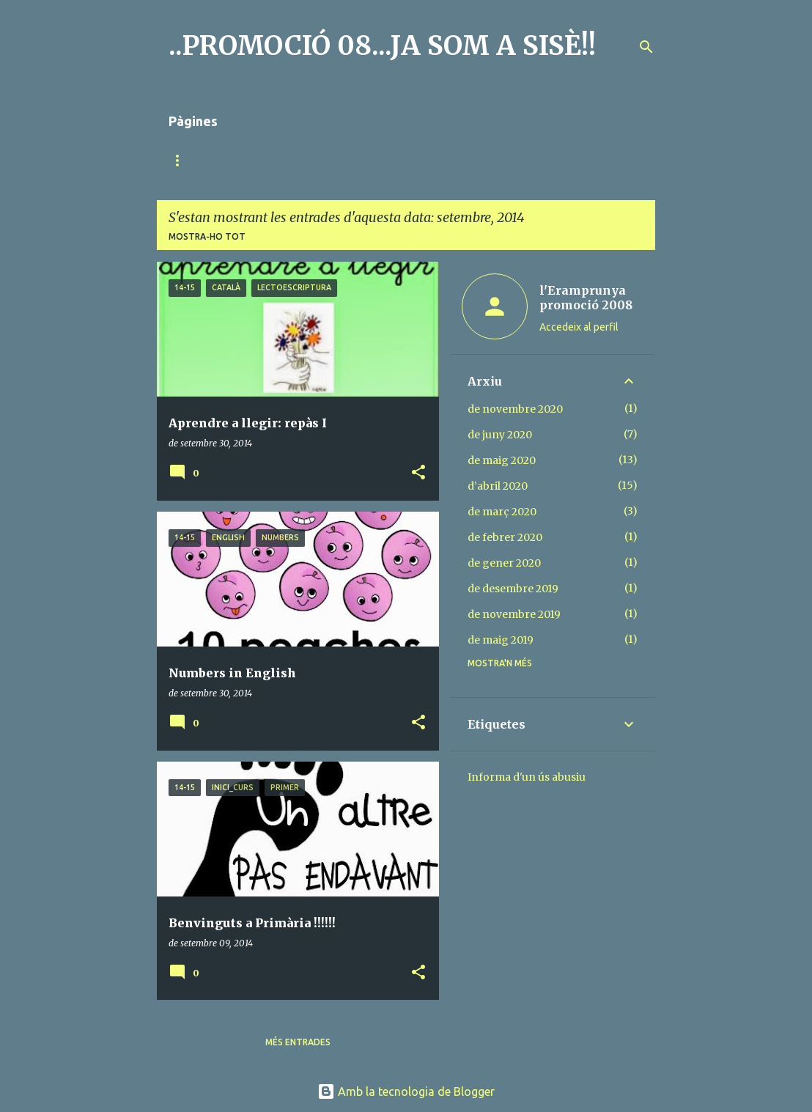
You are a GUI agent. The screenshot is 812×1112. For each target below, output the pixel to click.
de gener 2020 (504, 563)
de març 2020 (502, 511)
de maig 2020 (502, 460)
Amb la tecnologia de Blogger (406, 1091)
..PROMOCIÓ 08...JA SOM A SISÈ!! (382, 45)
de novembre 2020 (515, 409)
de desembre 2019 (513, 588)
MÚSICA (285, 160)
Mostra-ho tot (207, 236)
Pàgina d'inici (202, 160)
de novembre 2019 (514, 614)
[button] (418, 473)
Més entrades (298, 1042)
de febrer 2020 (505, 537)
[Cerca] (646, 47)
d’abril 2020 (498, 486)
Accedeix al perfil (579, 327)
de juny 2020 (500, 434)
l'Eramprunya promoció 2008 (585, 297)
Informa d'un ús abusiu (527, 777)
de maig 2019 (501, 640)
